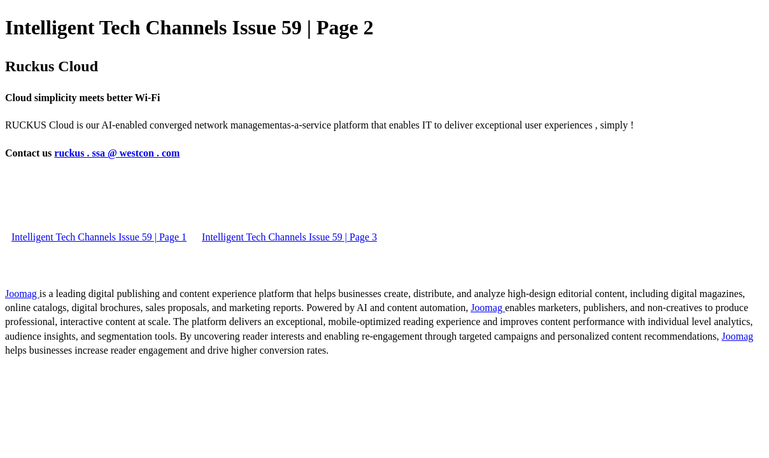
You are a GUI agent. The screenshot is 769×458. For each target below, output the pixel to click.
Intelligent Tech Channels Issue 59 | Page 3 (289, 237)
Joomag (22, 293)
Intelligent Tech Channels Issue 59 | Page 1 (99, 237)
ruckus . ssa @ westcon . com (117, 153)
